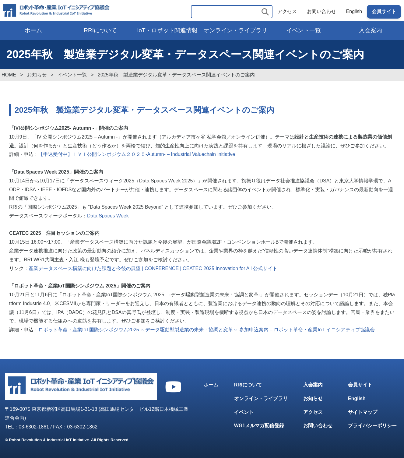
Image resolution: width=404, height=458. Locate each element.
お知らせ (313, 398)
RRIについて (100, 30)
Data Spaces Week (108, 215)
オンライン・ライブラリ (235, 30)
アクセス (287, 11)
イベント (244, 412)
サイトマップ (362, 412)
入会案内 (370, 30)
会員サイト (384, 11)
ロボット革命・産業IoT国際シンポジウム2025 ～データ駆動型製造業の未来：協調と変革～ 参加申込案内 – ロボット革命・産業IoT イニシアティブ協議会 (206, 329)
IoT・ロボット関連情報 (167, 30)
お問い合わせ (321, 11)
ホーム (33, 30)
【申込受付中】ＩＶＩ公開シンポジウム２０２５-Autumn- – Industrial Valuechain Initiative (136, 154)
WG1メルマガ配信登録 (259, 425)
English (354, 11)
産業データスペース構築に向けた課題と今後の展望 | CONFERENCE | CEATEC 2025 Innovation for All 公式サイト (153, 268)
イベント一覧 (303, 30)
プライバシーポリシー (372, 425)
